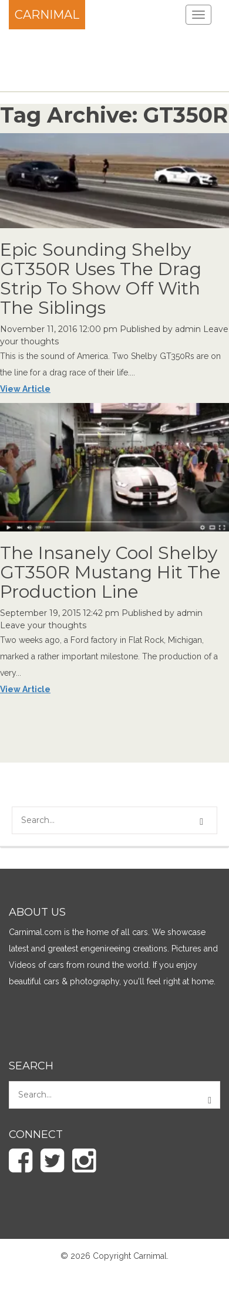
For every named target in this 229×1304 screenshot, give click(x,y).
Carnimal (47, 15)
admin (188, 329)
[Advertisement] (94, 58)
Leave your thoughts (43, 625)
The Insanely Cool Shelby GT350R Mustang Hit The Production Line (110, 572)
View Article (25, 389)
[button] (203, 822)
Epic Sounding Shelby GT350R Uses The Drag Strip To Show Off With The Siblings (100, 279)
